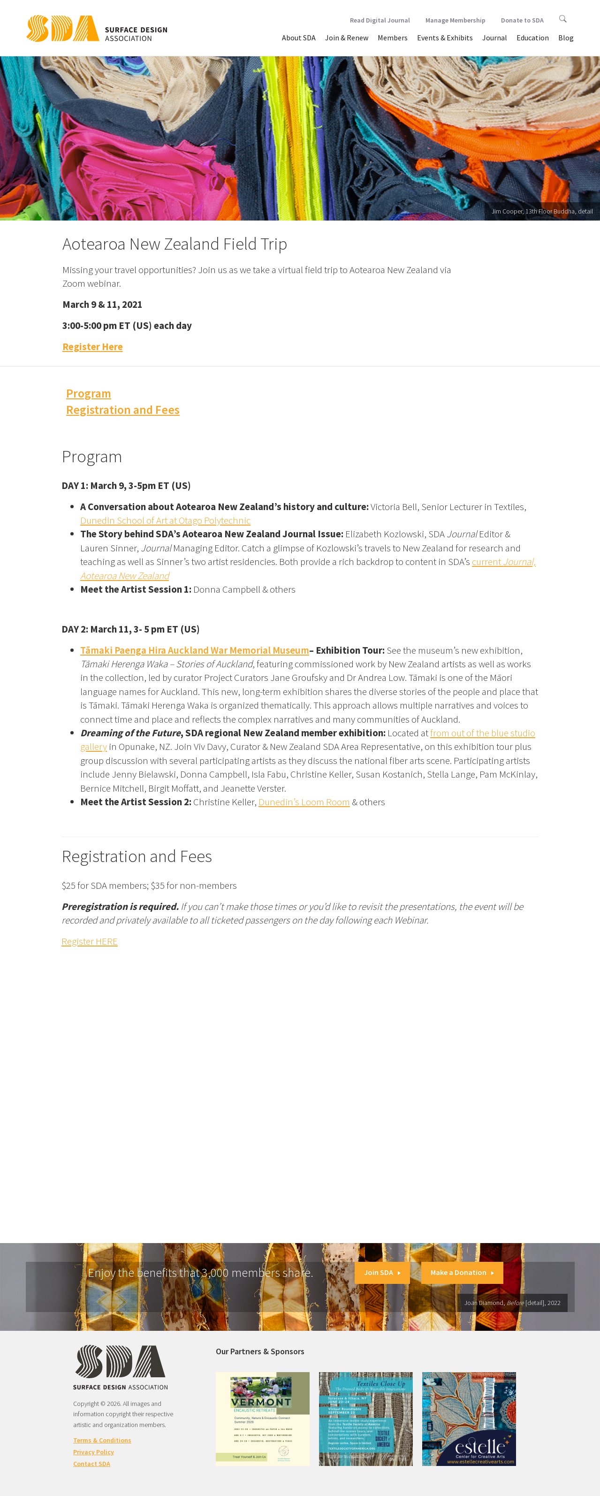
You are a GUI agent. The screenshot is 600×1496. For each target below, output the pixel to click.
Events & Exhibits (445, 37)
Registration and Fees (123, 409)
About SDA (299, 37)
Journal (494, 37)
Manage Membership (455, 20)
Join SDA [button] (382, 1272)
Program (88, 393)
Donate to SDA (522, 20)
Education (532, 37)
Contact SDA (91, 1463)
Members (393, 37)
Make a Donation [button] (462, 1272)
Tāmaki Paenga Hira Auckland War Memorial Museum (194, 650)
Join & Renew (346, 37)
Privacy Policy (93, 1452)
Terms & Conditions (102, 1440)
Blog (566, 37)
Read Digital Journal (380, 20)
